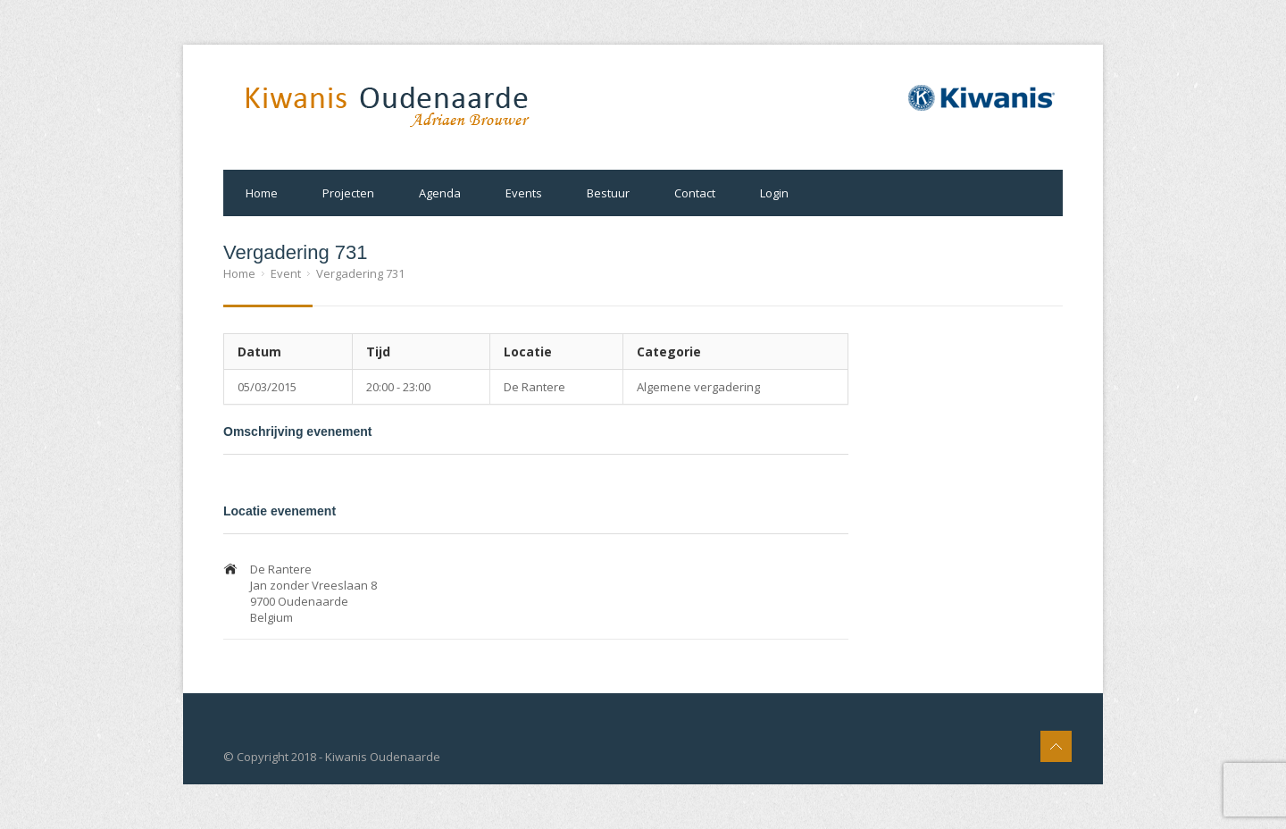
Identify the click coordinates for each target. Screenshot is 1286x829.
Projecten (348, 193)
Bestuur (608, 193)
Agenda (440, 193)
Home (262, 193)
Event (286, 273)
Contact (694, 193)
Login (774, 193)
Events (523, 193)
